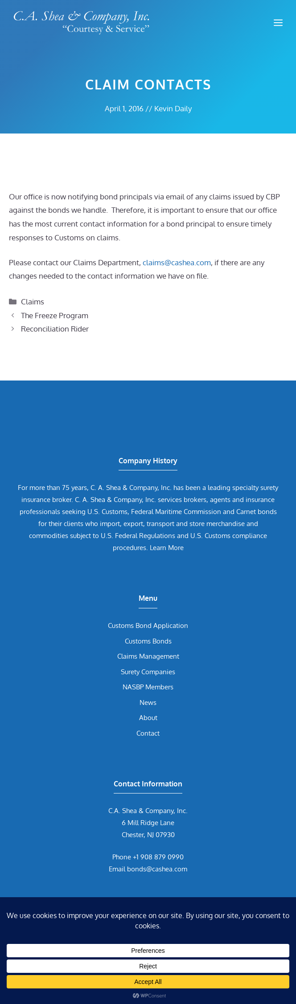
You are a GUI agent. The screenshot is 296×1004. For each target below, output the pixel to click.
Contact (148, 733)
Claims (32, 301)
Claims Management (148, 656)
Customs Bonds (148, 641)
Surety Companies (148, 672)
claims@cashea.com (177, 262)
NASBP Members (148, 687)
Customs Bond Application (148, 625)
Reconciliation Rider (55, 328)
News (148, 702)
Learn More (167, 547)
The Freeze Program (54, 315)
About (148, 717)
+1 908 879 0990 (158, 857)
